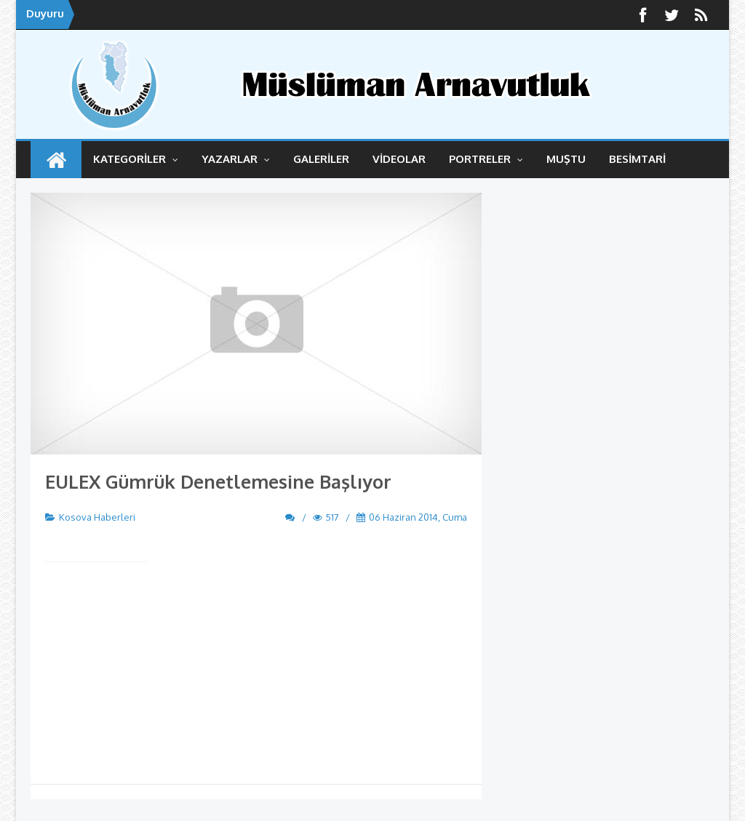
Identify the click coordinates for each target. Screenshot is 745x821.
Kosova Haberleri (97, 517)
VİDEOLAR (399, 159)
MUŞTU (566, 159)
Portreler (486, 159)
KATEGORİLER (135, 159)
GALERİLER (321, 159)
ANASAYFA (56, 159)
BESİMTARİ (637, 159)
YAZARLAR (236, 159)
